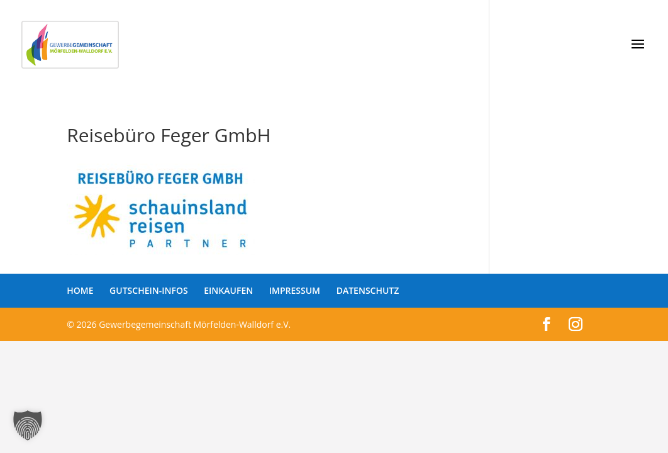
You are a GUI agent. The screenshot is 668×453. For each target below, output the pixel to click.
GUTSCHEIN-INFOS (148, 290)
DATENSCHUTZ (368, 290)
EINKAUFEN (228, 290)
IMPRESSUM (294, 290)
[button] (27, 425)
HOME (80, 290)
